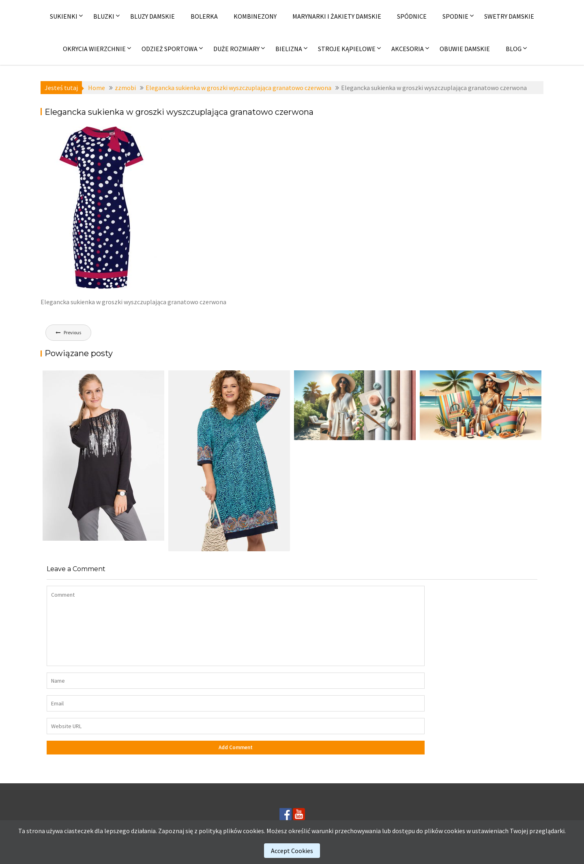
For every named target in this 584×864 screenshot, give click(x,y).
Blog (514, 49)
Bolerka (204, 16)
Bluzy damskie (152, 16)
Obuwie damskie (465, 49)
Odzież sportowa (170, 49)
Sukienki (63, 16)
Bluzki (103, 16)
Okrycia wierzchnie (94, 49)
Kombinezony (255, 16)
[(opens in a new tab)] (229, 460)
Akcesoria (407, 49)
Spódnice (412, 16)
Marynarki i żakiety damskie (336, 16)
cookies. (254, 831)
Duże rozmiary (236, 49)
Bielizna (288, 49)
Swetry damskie (509, 16)
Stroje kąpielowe (347, 49)
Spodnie (455, 16)
